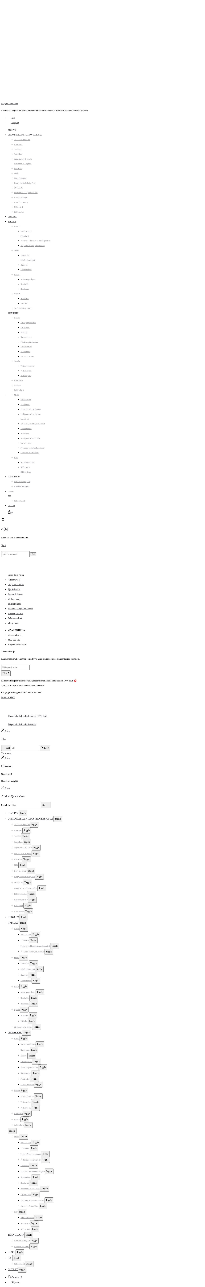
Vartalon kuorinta (27, 366)
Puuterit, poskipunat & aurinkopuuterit (35, 241)
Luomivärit (24, 255)
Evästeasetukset (15, 618)
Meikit (16, 395)
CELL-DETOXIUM (22, 140)
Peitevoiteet (25, 404)
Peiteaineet (24, 236)
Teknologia (14, 477)
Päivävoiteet (25, 351)
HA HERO (18, 144)
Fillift (16, 173)
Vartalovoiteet (25, 371)
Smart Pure (18, 154)
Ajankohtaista (14, 589)
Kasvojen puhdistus (28, 323)
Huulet (16, 274)
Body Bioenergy (20, 178)
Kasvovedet (25, 327)
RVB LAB (12, 221)
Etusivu (12, 130)
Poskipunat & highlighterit (30, 414)
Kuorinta (23, 332)
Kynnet (17, 294)
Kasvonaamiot (26, 347)
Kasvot (17, 226)
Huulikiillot (24, 284)
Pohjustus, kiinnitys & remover (32, 245)
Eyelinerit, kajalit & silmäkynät (32, 424)
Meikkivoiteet (25, 231)
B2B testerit (18, 207)
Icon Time (18, 168)
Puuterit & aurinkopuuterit (30, 409)
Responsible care (15, 594)
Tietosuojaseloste (15, 613)
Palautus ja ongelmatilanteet (20, 608)
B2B (16, 457)
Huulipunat (24, 289)
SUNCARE (18, 188)
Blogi (11, 491)
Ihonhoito (13, 313)
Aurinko (17, 385)
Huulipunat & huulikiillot (30, 438)
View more (6, 753)
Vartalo (17, 361)
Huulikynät (24, 433)
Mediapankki (14, 599)
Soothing (17, 149)
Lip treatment (25, 443)
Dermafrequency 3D (22, 481)
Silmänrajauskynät (27, 260)
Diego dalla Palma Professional (25, 135)
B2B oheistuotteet (21, 202)
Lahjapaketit (19, 390)
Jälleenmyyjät (19, 501)
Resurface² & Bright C (23, 164)
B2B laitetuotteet (20, 197)
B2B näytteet (19, 212)
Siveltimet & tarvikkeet (23, 308)
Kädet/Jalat (18, 380)
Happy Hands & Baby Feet (24, 183)
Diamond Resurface (21, 486)
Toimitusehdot (14, 604)
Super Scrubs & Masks (23, 159)
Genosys (12, 217)
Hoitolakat (24, 298)
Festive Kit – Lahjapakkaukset (25, 193)
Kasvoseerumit (26, 337)
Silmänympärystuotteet (29, 342)
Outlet (11, 506)
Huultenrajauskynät (28, 279)
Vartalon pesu (25, 376)
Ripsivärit (24, 265)
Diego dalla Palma (9, 103)
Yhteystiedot (13, 623)
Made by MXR (8, 697)
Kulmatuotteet (26, 270)
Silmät (16, 250)
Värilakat (24, 303)
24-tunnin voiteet (27, 356)
